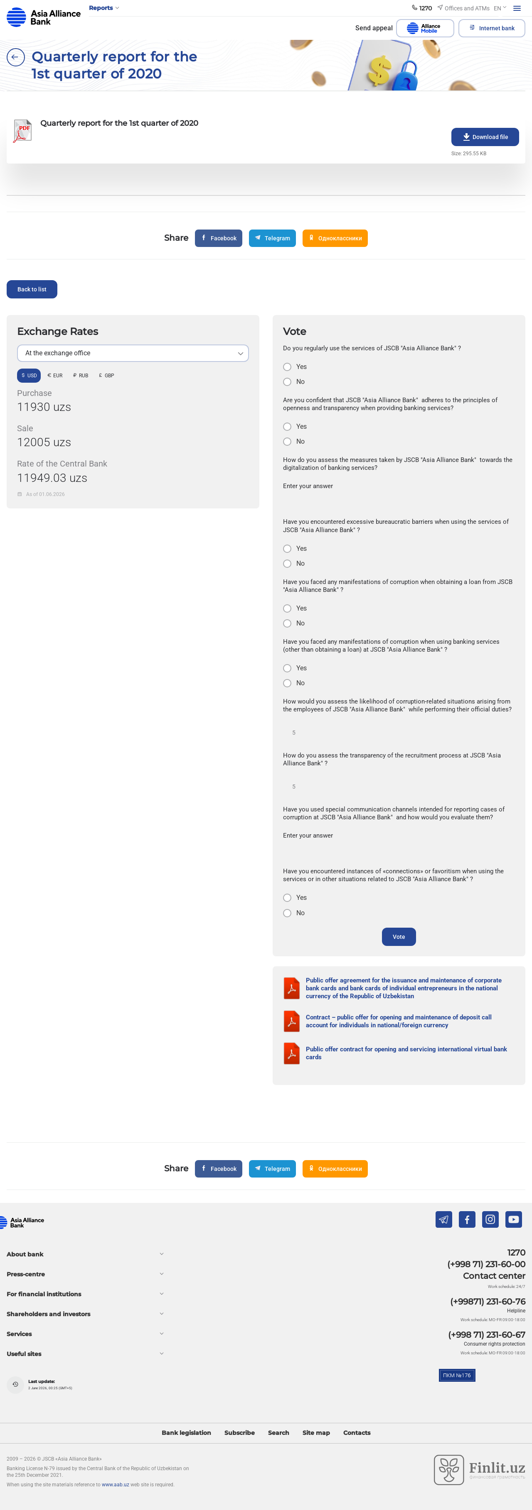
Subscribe (239, 1433)
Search (278, 1433)
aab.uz (44, 17)
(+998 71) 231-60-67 (486, 1335)
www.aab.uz (115, 1485)
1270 (516, 1253)
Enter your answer (308, 486)
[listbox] (133, 353)
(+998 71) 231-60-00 (486, 1264)
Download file (485, 137)
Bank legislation (186, 1433)
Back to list (32, 289)
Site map (316, 1433)
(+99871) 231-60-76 (487, 1302)
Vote (399, 936)
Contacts (356, 1433)
